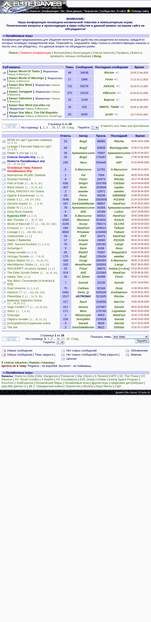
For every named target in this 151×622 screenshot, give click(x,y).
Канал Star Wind (20, 84)
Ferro (83, 195)
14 (32, 187)
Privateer (83, 232)
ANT (119, 162)
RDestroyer (83, 315)
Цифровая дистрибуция (127, 382)
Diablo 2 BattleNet (19, 240)
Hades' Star (15, 276)
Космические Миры (49, 382)
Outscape (13, 315)
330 (34, 232)
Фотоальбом (61, 52)
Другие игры (100, 382)
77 (36, 220)
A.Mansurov (23, 74)
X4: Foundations (66, 379)
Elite (31, 376)
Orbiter (101, 379)
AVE (83, 211)
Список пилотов (103, 52)
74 (32, 296)
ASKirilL (109, 86)
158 (53, 224)
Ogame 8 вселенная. (21, 195)
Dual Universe (16, 288)
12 (18, 164)
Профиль (122, 52)
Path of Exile (15, 183)
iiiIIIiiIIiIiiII (118, 195)
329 (29, 232)
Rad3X (83, 252)
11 (15, 164)
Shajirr (83, 183)
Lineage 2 (13, 232)
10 (32, 228)
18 (63, 127)
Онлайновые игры (77, 382)
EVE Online (87, 379)
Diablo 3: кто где (18, 153)
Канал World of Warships (26, 78)
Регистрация (81, 52)
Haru (83, 162)
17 (58, 127)
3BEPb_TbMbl (109, 107)
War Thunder (15, 219)
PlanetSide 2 (15, 296)
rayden (119, 187)
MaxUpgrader (119, 147)
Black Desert (15, 187)
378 (37, 199)
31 (36, 183)
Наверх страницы (42, 362)
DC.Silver (83, 276)
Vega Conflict (16, 307)
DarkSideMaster (83, 203)
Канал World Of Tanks (24, 71)
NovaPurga (55, 116)
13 (22, 164)
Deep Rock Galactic (20, 211)
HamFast (119, 203)
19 (15, 303)
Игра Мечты (104, 386)
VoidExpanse (24, 382)
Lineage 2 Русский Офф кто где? (29, 146)
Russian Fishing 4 (18, 179)
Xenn (119, 157)
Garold (83, 282)
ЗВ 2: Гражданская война (45, 386)
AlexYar (119, 301)
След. (70, 127)
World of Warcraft (18, 224)
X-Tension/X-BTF (106, 376)
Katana (11, 74)
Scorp (83, 224)
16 (53, 127)
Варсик (109, 99)
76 (32, 220)
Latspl (119, 244)
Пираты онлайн (17, 319)
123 (36, 292)
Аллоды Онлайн (18, 256)
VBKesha (109, 93)
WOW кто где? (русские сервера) (29, 140)
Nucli (83, 301)
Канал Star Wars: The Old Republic (33, 112)
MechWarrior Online (20, 264)
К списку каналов (14, 362)
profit (109, 114)
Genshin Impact (17, 203)
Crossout (13, 228)
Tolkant (119, 228)
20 (18, 303)
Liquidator (119, 311)
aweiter (83, 191)
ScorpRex (83, 319)
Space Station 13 (18, 260)
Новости (20, 376)
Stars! (11, 311)
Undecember (15, 236)
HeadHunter (83, 264)
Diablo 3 (12, 199)
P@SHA (119, 199)
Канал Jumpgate (21, 91)
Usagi (83, 260)
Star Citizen (84, 376)
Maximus (83, 219)
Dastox (83, 199)
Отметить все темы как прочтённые (124, 126)
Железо (88, 386)
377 (32, 199)
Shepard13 (119, 252)
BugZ (83, 141)
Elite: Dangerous (47, 376)
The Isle (12, 327)
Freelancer (67, 376)
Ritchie (109, 72)
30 (32, 183)
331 (39, 232)
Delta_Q (83, 292)
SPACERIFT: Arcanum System (27, 268)
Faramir (119, 175)
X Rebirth (47, 379)
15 (36, 187)
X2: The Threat (129, 376)
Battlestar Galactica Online (24, 300)
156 (43, 224)
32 (39, 183)
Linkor (118, 211)
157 (48, 224)
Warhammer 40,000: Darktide (26, 175)
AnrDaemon (119, 292)
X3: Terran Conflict (27, 379)
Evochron (8, 382)
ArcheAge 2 (15, 248)
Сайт (118, 386)
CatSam (119, 183)
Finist (109, 79)
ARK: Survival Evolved (22, 244)
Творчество (73, 386)
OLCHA (119, 224)
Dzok (119, 288)
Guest (83, 244)
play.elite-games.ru (14, 386)
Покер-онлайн (16, 252)
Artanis (83, 240)
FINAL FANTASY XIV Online (25, 191)
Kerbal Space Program (123, 379)
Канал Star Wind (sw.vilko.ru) (29, 105)
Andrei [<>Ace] (119, 268)
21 (22, 303)
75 (36, 296)
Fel (83, 175)
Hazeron (12, 292)
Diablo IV (13, 207)
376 (27, 199)
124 (41, 292)
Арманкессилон (83, 153)
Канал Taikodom (20, 98)
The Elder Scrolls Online (23, 272)
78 (40, 220)
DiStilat (119, 327)
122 (31, 292)
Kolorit (119, 219)
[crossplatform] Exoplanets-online (29, 323)
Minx (83, 311)
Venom (83, 307)
